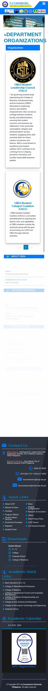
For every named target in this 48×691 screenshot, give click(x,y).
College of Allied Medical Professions (20, 586)
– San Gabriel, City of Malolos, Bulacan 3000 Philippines (23, 462)
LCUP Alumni (33, 522)
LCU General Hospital (36, 526)
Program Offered (11, 515)
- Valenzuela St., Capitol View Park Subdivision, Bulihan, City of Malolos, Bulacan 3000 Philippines (24, 454)
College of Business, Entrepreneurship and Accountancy (22, 598)
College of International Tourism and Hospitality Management (24, 594)
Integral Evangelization (34, 508)
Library (31, 515)
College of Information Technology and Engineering (25, 605)
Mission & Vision (11, 507)
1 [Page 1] (25, 247)
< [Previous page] (20, 247)
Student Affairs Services (11, 518)
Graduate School (19, 556)
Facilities (8, 511)
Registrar (8, 526)
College (15, 553)
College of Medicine (20, 560)
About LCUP (10, 504)
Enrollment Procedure (13, 522)
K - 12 (14, 549)
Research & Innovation (37, 512)
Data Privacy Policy (35, 519)
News (30, 504)
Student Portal (11, 529)
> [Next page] (31, 247)
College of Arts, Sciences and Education (21, 602)
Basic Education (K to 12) (15, 583)
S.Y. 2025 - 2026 (14, 625)
